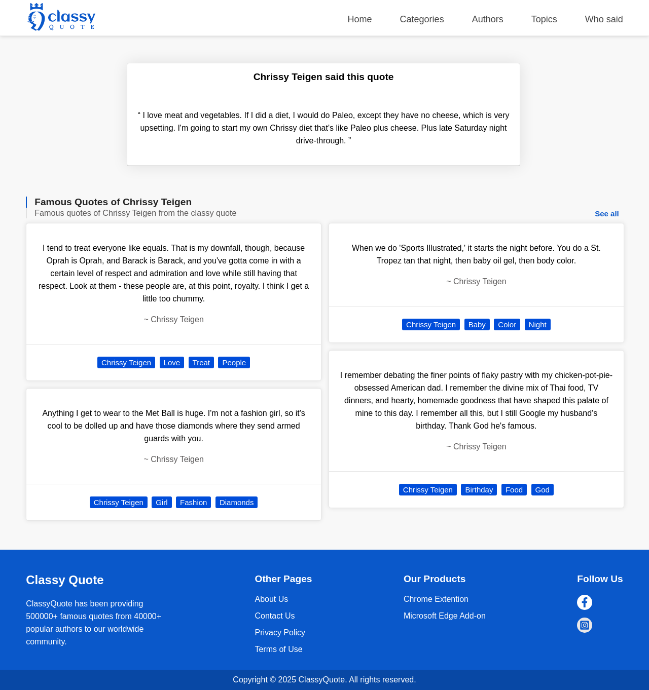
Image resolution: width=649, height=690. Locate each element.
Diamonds (237, 502)
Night (538, 324)
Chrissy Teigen (126, 362)
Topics (544, 19)
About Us (271, 599)
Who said (604, 19)
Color (507, 324)
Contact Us (275, 615)
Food (514, 489)
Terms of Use (278, 649)
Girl (161, 502)
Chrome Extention (436, 599)
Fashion (193, 502)
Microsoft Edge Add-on (445, 615)
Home (360, 19)
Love (172, 362)
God (542, 489)
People (234, 362)
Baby (477, 324)
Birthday (479, 489)
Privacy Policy (280, 632)
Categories (422, 19)
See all (607, 213)
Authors (487, 19)
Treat (201, 362)
